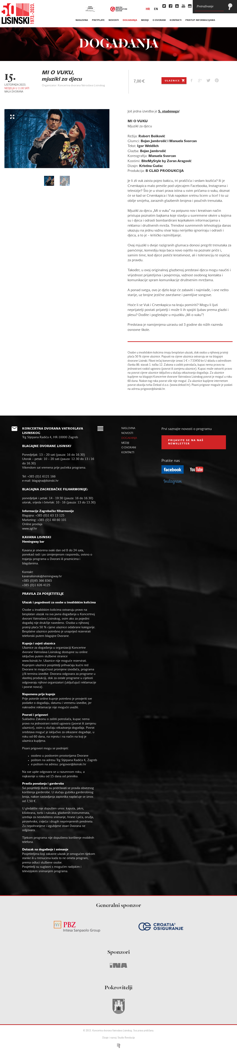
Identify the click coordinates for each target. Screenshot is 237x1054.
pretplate (98, 20)
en (156, 9)
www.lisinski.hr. (32, 660)
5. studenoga (168, 111)
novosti (114, 20)
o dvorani (159, 20)
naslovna (82, 20)
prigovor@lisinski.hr (73, 764)
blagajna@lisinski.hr (45, 480)
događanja (130, 20)
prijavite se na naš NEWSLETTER (186, 442)
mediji (145, 20)
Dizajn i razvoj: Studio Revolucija (118, 1038)
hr (148, 9)
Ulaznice (175, 80)
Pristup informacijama (200, 20)
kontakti (175, 20)
